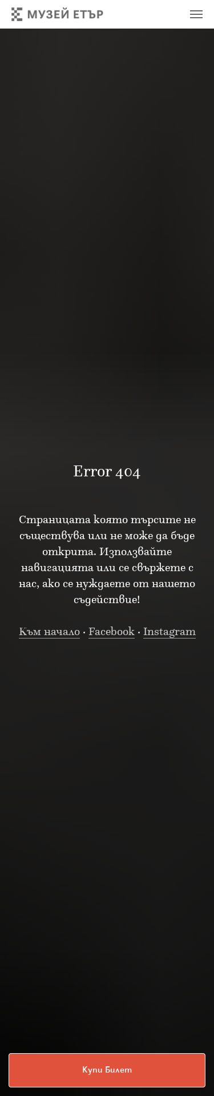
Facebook (111, 632)
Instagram (169, 632)
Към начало (49, 632)
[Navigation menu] (196, 14)
